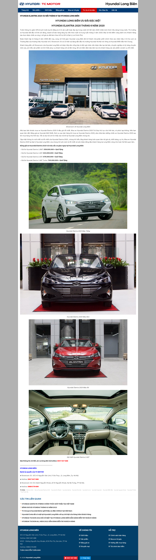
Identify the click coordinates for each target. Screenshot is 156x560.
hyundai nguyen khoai (120, 490)
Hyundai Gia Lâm (76, 490)
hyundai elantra (67, 490)
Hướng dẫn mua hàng (118, 543)
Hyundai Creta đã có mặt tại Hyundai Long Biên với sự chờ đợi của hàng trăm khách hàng (56, 514)
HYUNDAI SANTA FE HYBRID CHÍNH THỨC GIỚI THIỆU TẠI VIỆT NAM (48, 504)
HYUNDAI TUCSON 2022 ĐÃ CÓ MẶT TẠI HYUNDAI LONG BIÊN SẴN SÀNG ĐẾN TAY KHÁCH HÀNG (59, 518)
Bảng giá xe (60, 10)
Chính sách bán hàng (118, 535)
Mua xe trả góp (73, 10)
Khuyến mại (85, 546)
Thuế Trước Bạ (24, 492)
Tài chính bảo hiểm (117, 546)
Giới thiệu (48, 10)
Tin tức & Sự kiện (89, 10)
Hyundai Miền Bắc (108, 490)
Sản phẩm (36, 10)
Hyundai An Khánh (56, 490)
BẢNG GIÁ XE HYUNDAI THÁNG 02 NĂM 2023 (39, 507)
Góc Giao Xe (103, 10)
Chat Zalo (85, 558)
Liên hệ (114, 10)
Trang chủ (25, 10)
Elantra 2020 (29, 490)
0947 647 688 (71, 558)
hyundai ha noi (87, 490)
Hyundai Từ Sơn (131, 490)
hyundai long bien (97, 490)
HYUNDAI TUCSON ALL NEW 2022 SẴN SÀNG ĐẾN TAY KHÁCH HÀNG (48, 521)
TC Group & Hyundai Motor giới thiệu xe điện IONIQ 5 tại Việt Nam (47, 511)
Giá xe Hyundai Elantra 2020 (42, 490)
